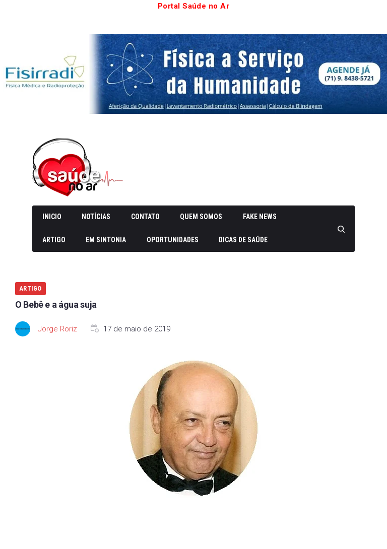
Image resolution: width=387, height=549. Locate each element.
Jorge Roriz (57, 328)
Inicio (51, 217)
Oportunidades (173, 240)
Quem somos (201, 217)
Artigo (54, 240)
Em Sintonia (106, 240)
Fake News (260, 217)
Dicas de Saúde (243, 240)
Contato (145, 217)
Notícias (96, 217)
